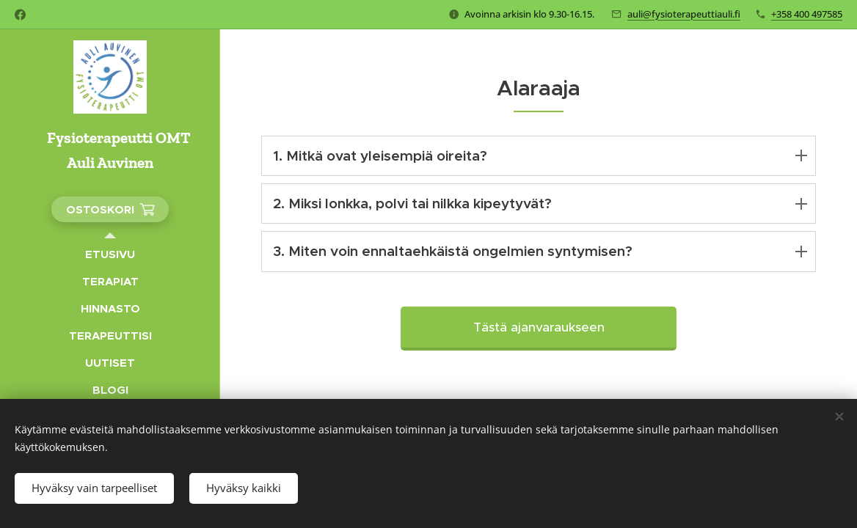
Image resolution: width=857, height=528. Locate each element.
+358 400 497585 (806, 14)
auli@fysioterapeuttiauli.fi (683, 14)
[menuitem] (110, 254)
